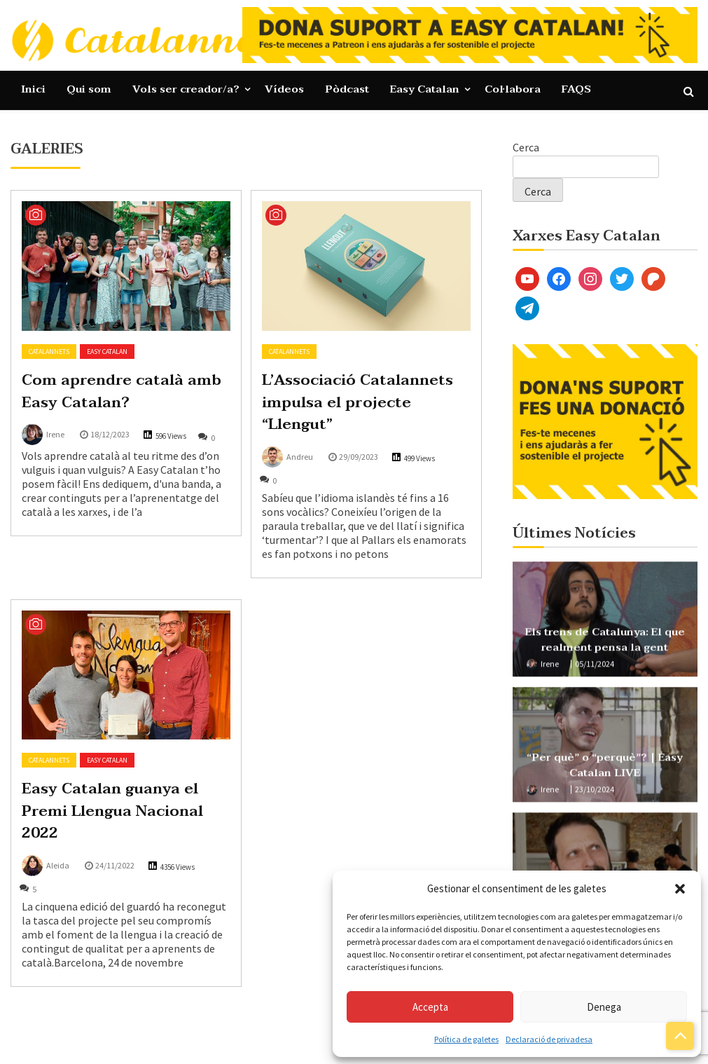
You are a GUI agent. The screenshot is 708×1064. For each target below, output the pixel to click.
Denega (604, 1007)
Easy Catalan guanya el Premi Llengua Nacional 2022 (112, 810)
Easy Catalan (424, 89)
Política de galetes (466, 1039)
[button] (680, 889)
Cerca (526, 147)
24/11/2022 (114, 865)
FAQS (576, 89)
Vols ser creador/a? (186, 89)
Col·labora (513, 89)
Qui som (89, 89)
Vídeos (284, 89)
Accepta (430, 1007)
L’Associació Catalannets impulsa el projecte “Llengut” (357, 402)
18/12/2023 (110, 434)
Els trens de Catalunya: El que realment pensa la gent (605, 644)
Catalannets (49, 351)
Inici (33, 89)
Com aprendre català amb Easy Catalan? (121, 391)
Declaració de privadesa (549, 1039)
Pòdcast (347, 89)
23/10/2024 (594, 794)
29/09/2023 (358, 456)
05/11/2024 (594, 669)
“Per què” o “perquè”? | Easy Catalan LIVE (605, 770)
